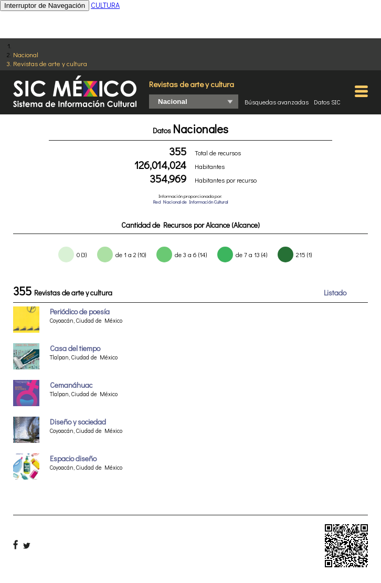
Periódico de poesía (80, 311)
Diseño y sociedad (78, 422)
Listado (335, 293)
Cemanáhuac (71, 385)
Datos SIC (327, 102)
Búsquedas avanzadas (277, 102)
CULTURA (105, 5)
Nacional (25, 54)
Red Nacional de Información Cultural (190, 202)
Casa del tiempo (75, 348)
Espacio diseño (73, 458)
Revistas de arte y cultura (50, 63)
